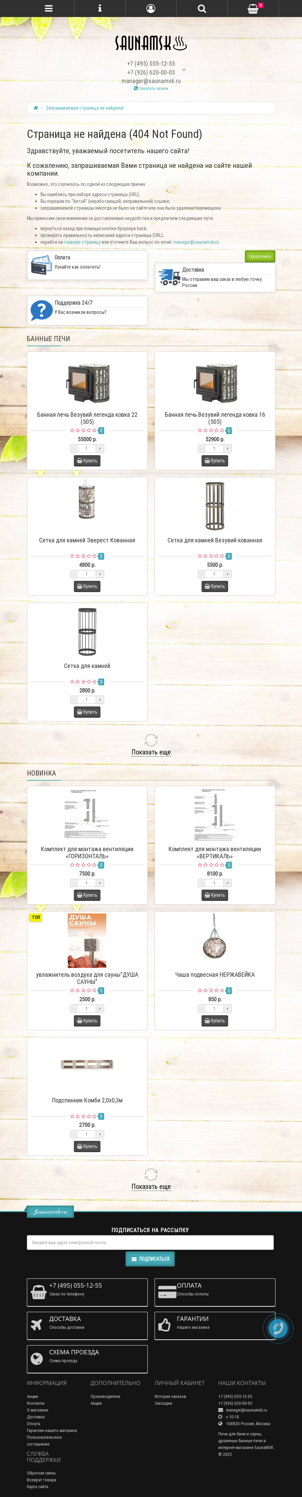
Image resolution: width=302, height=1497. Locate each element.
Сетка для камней (87, 666)
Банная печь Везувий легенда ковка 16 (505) (215, 418)
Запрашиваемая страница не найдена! (85, 108)
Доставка (36, 1417)
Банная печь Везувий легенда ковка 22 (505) (87, 418)
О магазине (37, 1410)
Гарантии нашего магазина (52, 1430)
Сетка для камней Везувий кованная (215, 540)
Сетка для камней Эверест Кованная (87, 540)
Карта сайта (37, 1487)
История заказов (170, 1396)
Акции (32, 1396)
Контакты (36, 1403)
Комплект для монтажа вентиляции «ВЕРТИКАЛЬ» (215, 852)
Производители (105, 1396)
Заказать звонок (151, 88)
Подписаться (150, 1259)
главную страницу (82, 242)
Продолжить (260, 256)
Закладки (163, 1403)
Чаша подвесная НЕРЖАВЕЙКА (215, 974)
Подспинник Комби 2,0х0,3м (87, 1100)
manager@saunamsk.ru (196, 242)
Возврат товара (41, 1480)
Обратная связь (41, 1473)
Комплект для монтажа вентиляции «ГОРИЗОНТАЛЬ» (87, 852)
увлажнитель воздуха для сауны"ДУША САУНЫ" (87, 978)
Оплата (33, 1424)
